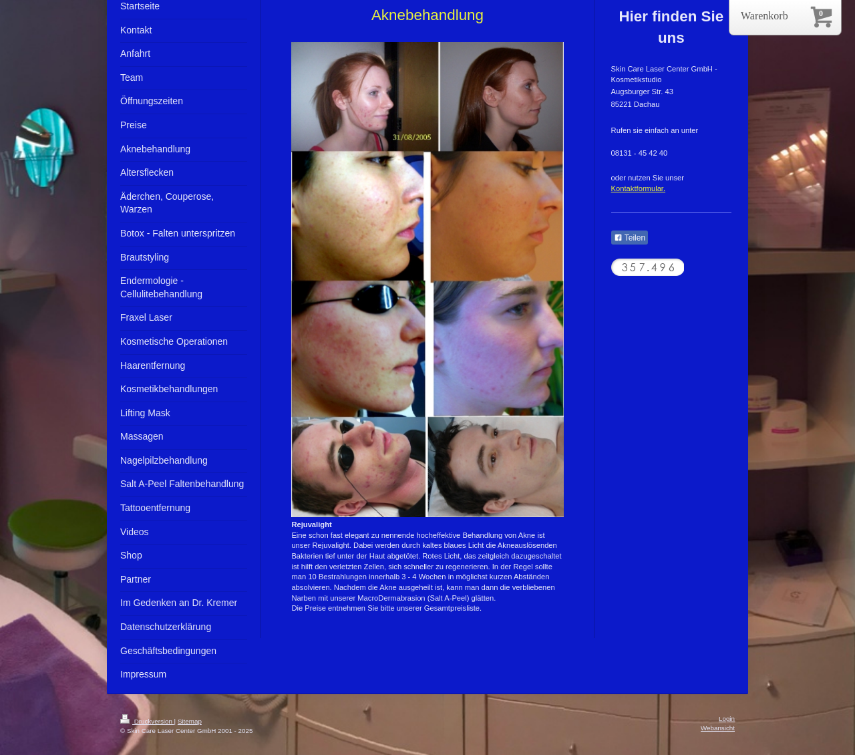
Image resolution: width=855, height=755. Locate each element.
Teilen (629, 238)
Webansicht (718, 728)
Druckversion (147, 721)
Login (727, 718)
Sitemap (190, 721)
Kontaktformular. (638, 188)
